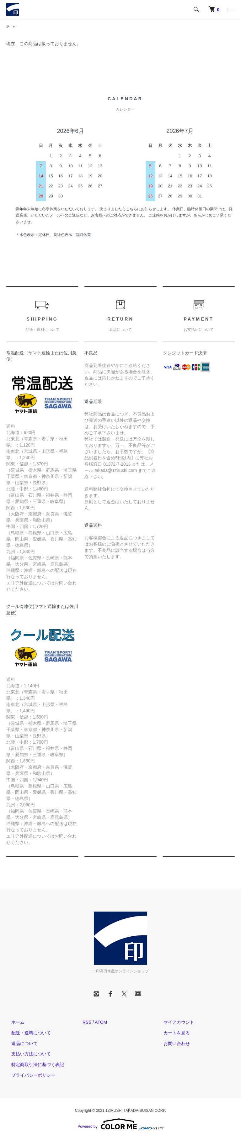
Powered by (120, 1125)
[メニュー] (231, 9)
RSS (87, 1023)
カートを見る (171, 1033)
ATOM (101, 1023)
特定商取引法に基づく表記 (32, 1065)
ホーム (12, 26)
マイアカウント (173, 1023)
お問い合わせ (171, 1044)
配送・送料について (26, 1033)
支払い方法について (26, 1054)
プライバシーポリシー (28, 1076)
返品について (19, 1044)
